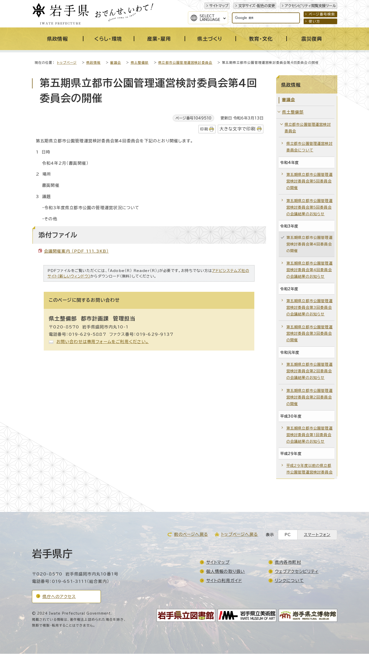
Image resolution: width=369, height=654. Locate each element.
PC (288, 535)
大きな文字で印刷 (237, 129)
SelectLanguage (210, 17)
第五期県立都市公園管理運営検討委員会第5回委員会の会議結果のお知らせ (309, 207)
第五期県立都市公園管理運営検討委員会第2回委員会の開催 (309, 397)
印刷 (204, 129)
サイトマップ (218, 6)
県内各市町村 (288, 562)
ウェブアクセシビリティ (297, 572)
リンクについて (289, 581)
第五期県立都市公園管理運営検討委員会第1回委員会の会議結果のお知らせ (309, 435)
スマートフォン (317, 535)
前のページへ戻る (191, 535)
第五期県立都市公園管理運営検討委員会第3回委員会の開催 (309, 333)
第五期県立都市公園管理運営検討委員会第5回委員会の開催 (309, 181)
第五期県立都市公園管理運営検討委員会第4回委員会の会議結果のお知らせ (309, 270)
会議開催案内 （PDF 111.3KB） (76, 251)
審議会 (115, 63)
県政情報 (93, 63)
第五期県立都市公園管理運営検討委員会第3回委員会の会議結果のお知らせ (309, 307)
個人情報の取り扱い (225, 572)
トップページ (67, 63)
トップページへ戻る (239, 535)
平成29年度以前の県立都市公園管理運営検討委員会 (309, 469)
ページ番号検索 (322, 14)
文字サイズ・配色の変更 (256, 6)
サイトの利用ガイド (224, 581)
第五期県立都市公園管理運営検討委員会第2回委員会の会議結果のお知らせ (309, 371)
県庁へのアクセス (59, 597)
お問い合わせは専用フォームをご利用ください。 (102, 342)
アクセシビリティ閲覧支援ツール (310, 6)
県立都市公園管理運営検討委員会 (185, 63)
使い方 (314, 21)
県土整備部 (140, 63)
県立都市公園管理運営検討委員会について (309, 147)
